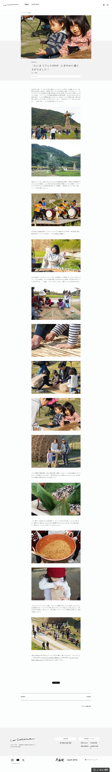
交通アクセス (84, 742)
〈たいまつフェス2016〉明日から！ (50, 657)
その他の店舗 (93, 742)
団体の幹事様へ (85, 746)
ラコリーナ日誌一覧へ (86, 706)
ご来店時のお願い (94, 747)
